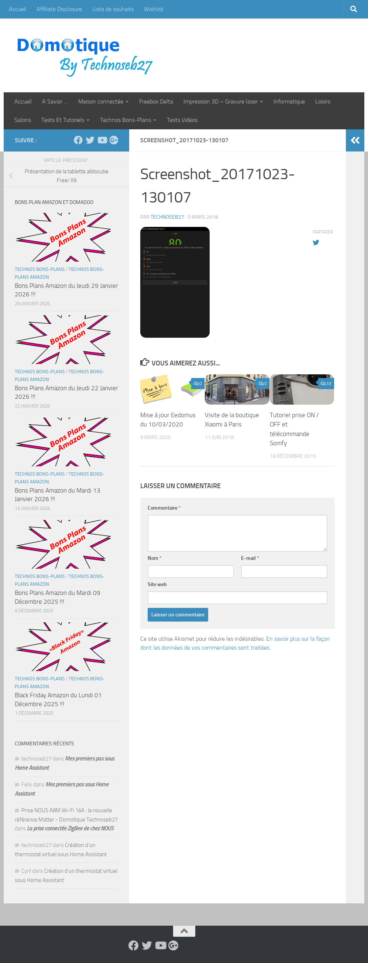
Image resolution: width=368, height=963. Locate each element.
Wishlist (154, 9)
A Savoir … (55, 101)
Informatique (289, 101)
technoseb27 (167, 217)
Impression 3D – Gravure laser (220, 101)
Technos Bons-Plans (125, 119)
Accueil (17, 9)
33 (326, 383)
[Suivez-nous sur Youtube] (101, 140)
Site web (157, 584)
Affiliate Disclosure (59, 9)
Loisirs (322, 101)
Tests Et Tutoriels (62, 119)
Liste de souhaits (113, 9)
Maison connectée (100, 101)
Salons (22, 119)
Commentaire (164, 508)
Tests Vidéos (182, 119)
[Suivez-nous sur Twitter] (90, 140)
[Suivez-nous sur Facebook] (78, 140)
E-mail (250, 558)
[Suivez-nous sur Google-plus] (113, 140)
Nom (155, 558)
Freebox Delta (156, 101)
